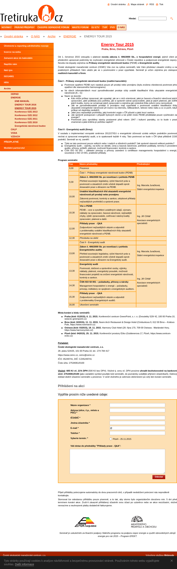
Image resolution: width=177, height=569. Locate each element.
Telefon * (75, 433)
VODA (14, 133)
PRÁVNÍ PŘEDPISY (25, 27)
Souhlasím (172, 560)
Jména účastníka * (80, 423)
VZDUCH (15, 136)
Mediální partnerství (14, 148)
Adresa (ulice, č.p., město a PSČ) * (85, 411)
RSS (151, 4)
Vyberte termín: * (79, 438)
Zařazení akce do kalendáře (18, 58)
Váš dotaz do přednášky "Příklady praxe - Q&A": (96, 446)
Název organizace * (80, 405)
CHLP (14, 129)
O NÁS (121, 27)
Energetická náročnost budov (30, 126)
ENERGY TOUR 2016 (25, 104)
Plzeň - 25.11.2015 (122, 439)
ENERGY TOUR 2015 (25, 108)
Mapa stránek (137, 4)
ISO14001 (9, 76)
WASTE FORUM (80, 27)
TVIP (104, 27)
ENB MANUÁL (22, 101)
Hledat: (132, 18)
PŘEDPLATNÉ (11, 142)
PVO (112, 27)
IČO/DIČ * (75, 418)
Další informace (24, 564)
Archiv (52, 36)
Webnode (169, 555)
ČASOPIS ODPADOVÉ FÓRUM (53, 27)
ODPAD (15, 94)
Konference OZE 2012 (26, 115)
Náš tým (8, 70)
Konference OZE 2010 (26, 122)
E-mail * (75, 428)
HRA (6, 82)
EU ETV (95, 27)
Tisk (161, 4)
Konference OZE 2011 (26, 119)
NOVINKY (7, 27)
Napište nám (10, 64)
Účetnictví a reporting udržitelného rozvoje (26, 46)
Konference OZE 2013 (26, 112)
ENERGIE (69, 36)
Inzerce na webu (12, 52)
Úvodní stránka (118, 4)
